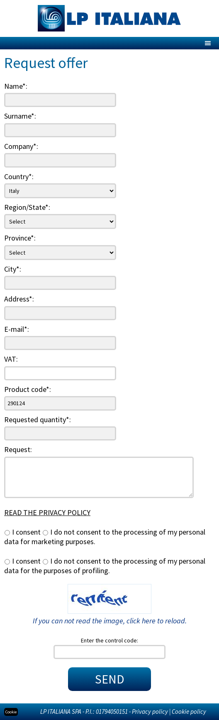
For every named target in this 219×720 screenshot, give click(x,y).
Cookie (11, 712)
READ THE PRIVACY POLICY (47, 512)
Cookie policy (189, 711)
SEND (109, 679)
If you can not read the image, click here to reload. (110, 620)
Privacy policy (150, 711)
